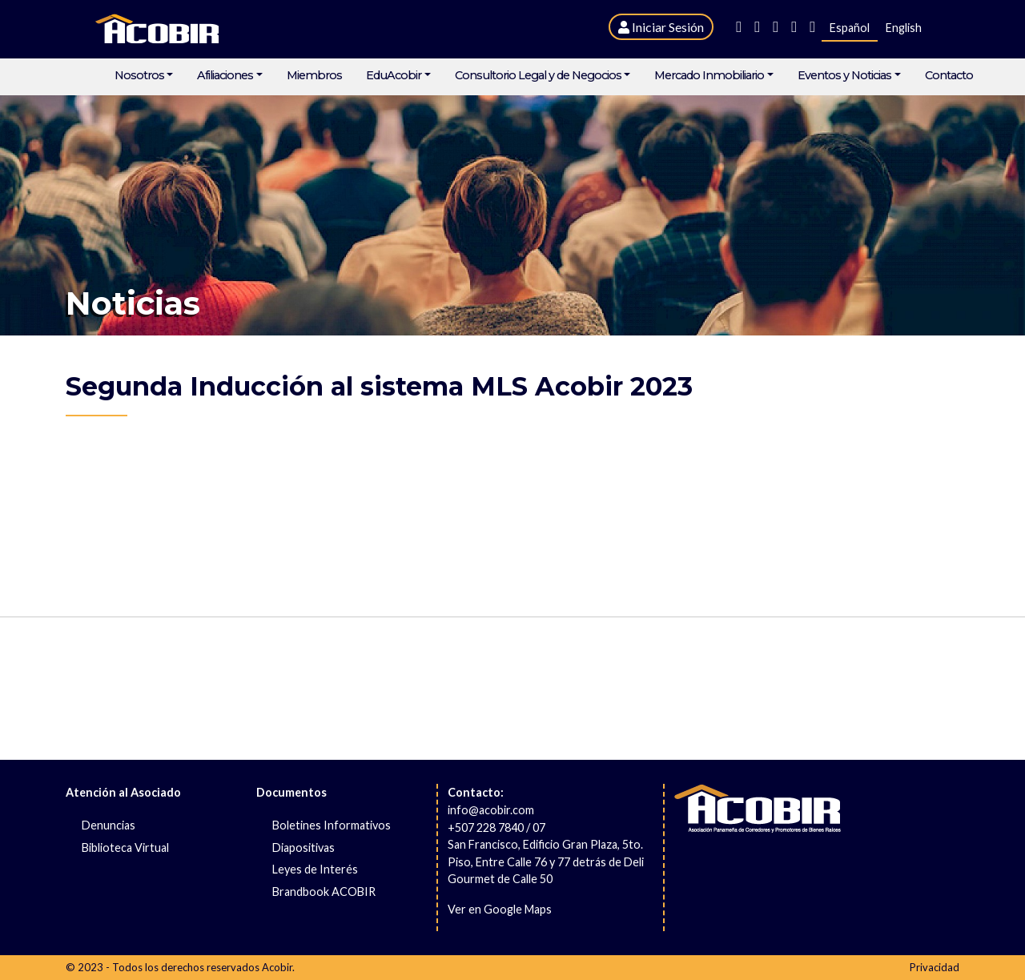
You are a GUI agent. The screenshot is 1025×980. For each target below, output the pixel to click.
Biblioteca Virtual (125, 847)
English (904, 27)
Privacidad (934, 967)
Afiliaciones (225, 75)
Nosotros (139, 75)
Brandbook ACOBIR (324, 891)
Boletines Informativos (331, 825)
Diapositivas (303, 847)
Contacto (949, 75)
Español (850, 27)
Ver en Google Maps (500, 909)
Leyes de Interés (315, 869)
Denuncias (108, 825)
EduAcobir (393, 75)
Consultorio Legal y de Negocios (538, 75)
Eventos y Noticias (844, 75)
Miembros (314, 75)
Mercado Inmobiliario (709, 75)
